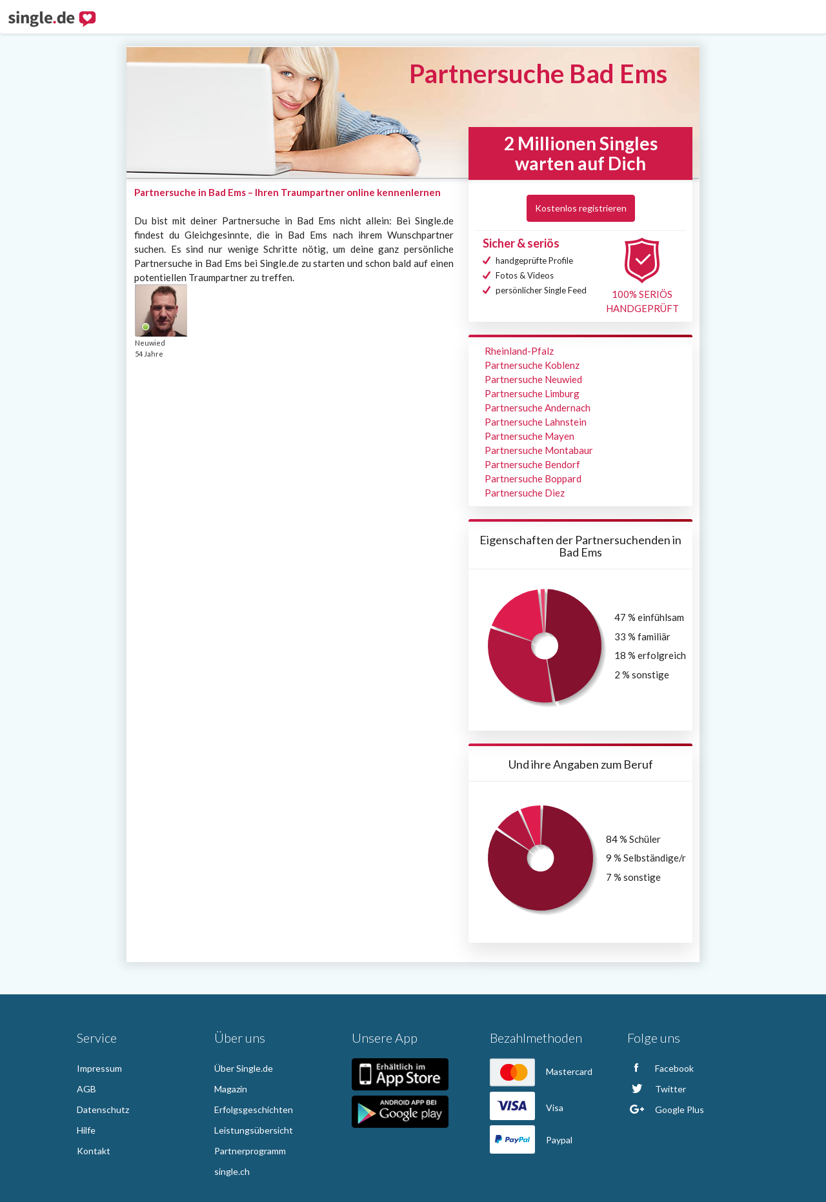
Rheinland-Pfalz (519, 351)
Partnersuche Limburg (532, 393)
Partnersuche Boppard (533, 478)
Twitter (656, 1088)
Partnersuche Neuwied (533, 379)
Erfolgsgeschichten (253, 1109)
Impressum (99, 1068)
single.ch (232, 1171)
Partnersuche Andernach (537, 407)
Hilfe (86, 1130)
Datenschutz (103, 1109)
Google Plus (665, 1109)
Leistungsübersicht (253, 1130)
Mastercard (541, 1071)
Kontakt (93, 1150)
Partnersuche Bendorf (532, 464)
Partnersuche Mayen (529, 436)
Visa (526, 1107)
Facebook (660, 1068)
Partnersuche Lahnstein (536, 422)
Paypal (531, 1139)
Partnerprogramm (250, 1150)
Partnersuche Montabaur (539, 450)
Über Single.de (243, 1068)
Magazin (230, 1088)
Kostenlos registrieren (581, 207)
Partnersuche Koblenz (532, 365)
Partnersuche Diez (525, 492)
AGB (86, 1088)
